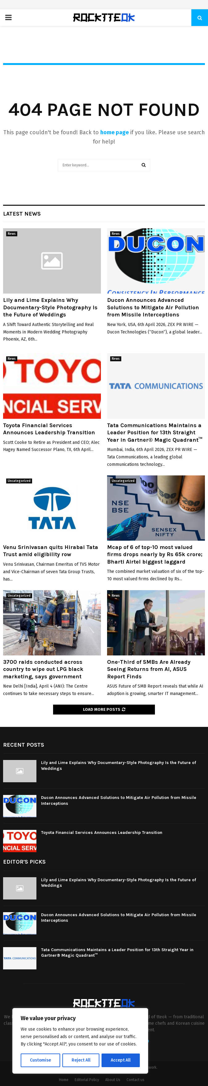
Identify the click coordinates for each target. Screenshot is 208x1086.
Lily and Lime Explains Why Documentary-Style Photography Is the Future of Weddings (50, 307)
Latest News (22, 213)
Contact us (135, 1080)
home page (114, 132)
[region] (80, 1041)
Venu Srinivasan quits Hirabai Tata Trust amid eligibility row (50, 551)
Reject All (80, 1060)
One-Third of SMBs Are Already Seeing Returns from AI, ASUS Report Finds (148, 669)
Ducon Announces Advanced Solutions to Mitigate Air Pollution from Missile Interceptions (153, 307)
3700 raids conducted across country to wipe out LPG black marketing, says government (43, 669)
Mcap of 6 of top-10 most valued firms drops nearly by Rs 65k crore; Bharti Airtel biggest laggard (154, 554)
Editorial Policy (87, 1080)
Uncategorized (19, 481)
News (12, 234)
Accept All (121, 1060)
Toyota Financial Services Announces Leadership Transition (49, 429)
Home (64, 1080)
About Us (112, 1080)
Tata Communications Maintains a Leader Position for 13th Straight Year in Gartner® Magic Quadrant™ (154, 432)
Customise (40, 1060)
